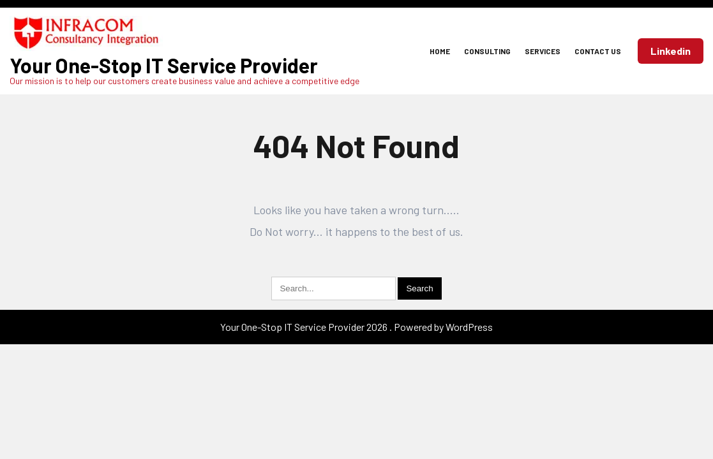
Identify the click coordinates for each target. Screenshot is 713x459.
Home (440, 51)
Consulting (487, 51)
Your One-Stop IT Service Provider (164, 65)
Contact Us (597, 51)
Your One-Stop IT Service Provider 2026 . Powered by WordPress (356, 327)
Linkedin (670, 51)
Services (542, 51)
